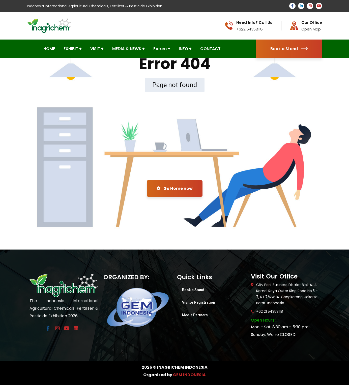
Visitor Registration (198, 302)
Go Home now (175, 188)
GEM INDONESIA (189, 375)
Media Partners (195, 315)
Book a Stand (289, 49)
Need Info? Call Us (254, 22)
